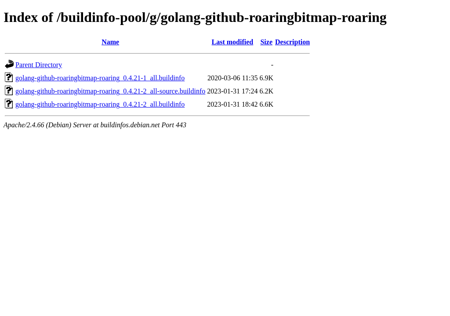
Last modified (233, 42)
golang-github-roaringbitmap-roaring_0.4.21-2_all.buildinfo (100, 104)
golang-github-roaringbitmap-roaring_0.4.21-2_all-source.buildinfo (110, 91)
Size (266, 42)
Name (110, 42)
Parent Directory (38, 64)
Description (292, 42)
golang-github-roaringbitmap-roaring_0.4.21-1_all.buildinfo (100, 78)
